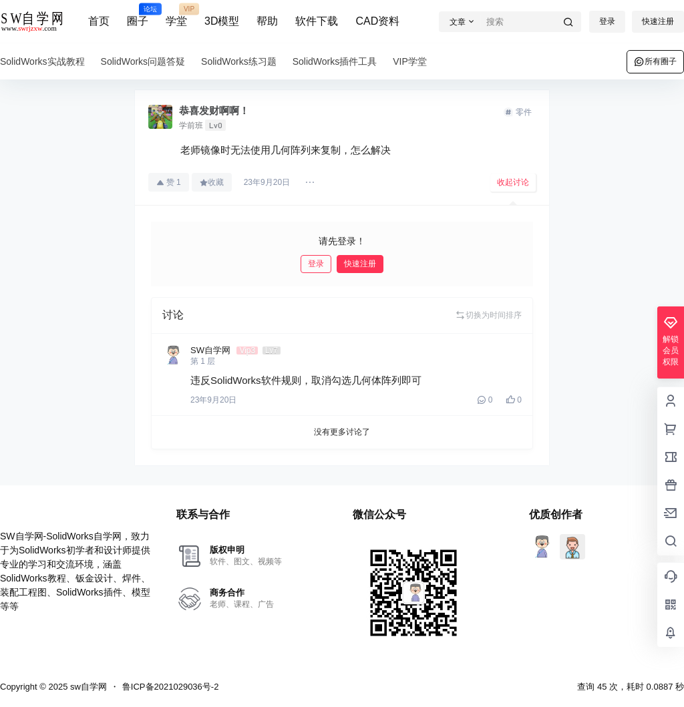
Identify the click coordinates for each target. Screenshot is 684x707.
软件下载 (316, 21)
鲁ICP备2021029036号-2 (170, 687)
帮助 (267, 21)
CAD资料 (377, 21)
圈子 (137, 15)
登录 (607, 21)
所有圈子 (655, 61)
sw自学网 (87, 687)
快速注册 (658, 21)
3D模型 (221, 21)
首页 (99, 21)
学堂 (176, 15)
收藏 (212, 182)
